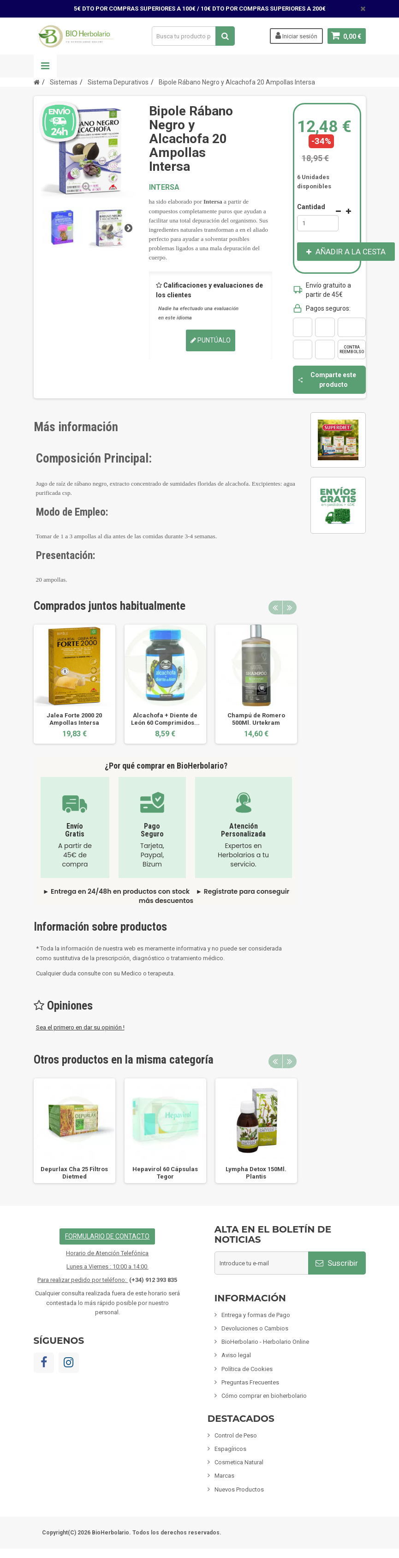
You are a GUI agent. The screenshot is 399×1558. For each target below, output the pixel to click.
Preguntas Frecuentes (250, 1382)
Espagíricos (230, 1448)
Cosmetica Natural (238, 1462)
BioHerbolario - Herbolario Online (265, 1341)
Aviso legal (236, 1355)
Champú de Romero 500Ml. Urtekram (256, 719)
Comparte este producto (327, 379)
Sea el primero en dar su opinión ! (80, 1027)
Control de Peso (235, 1435)
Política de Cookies (247, 1369)
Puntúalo (211, 340)
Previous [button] (275, 607)
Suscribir (337, 1263)
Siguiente (128, 227)
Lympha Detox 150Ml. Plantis (256, 1173)
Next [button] (290, 607)
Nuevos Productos (239, 1489)
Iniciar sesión (296, 35)
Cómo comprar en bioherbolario (264, 1395)
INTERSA (164, 187)
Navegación (45, 66)
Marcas (224, 1475)
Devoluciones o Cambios (254, 1328)
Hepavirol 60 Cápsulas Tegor (165, 1173)
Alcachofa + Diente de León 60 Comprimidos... (165, 719)
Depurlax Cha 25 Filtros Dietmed (74, 1173)
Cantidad (311, 207)
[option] (74, 684)
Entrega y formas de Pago (255, 1314)
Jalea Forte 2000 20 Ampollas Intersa (74, 719)
